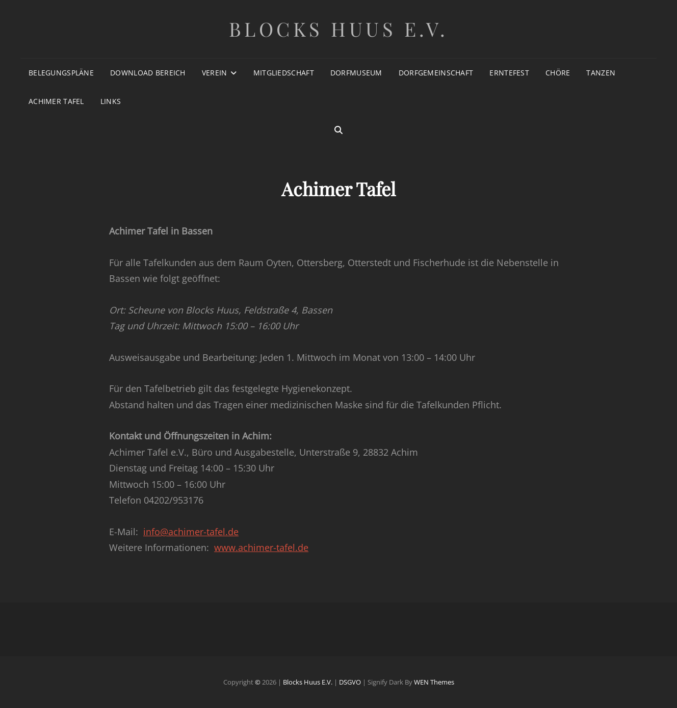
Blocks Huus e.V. (339, 29)
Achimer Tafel (56, 101)
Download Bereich (148, 72)
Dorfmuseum (356, 72)
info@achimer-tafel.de (191, 532)
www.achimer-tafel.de (261, 547)
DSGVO (350, 682)
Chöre (557, 72)
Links (110, 101)
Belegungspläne (61, 72)
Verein (214, 72)
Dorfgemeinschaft (436, 72)
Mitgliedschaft (283, 72)
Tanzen (600, 72)
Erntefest (509, 72)
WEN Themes (434, 682)
